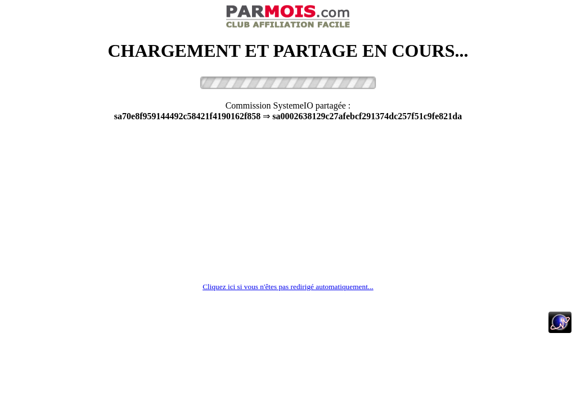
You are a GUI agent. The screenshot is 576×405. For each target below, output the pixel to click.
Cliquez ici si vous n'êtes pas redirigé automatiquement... (288, 286)
